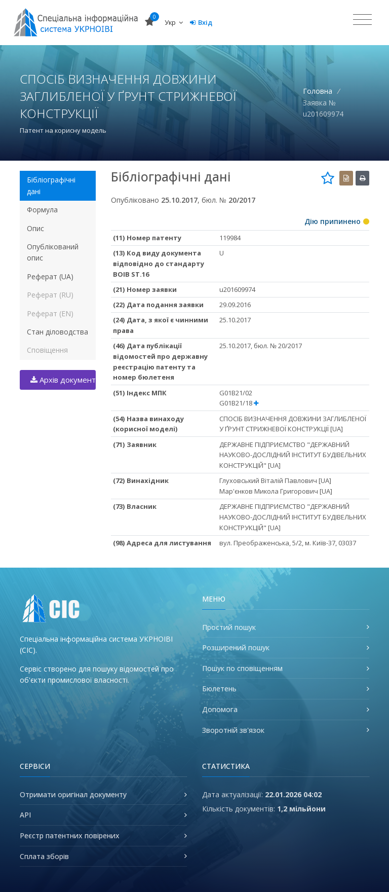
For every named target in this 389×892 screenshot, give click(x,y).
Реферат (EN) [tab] (50, 313)
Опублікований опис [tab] (53, 252)
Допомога (220, 709)
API (25, 815)
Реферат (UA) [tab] (50, 276)
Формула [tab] (42, 209)
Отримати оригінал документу (73, 794)
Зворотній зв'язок (233, 730)
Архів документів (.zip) (63, 380)
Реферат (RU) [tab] (50, 295)
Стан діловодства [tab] (57, 332)
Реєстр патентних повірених (70, 835)
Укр (174, 22)
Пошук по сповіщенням (242, 668)
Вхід (201, 22)
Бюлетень (219, 688)
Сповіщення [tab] (47, 350)
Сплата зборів (44, 856)
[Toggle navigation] (362, 20)
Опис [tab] (35, 228)
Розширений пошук (235, 647)
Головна (317, 91)
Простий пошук (229, 627)
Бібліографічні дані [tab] (51, 185)
